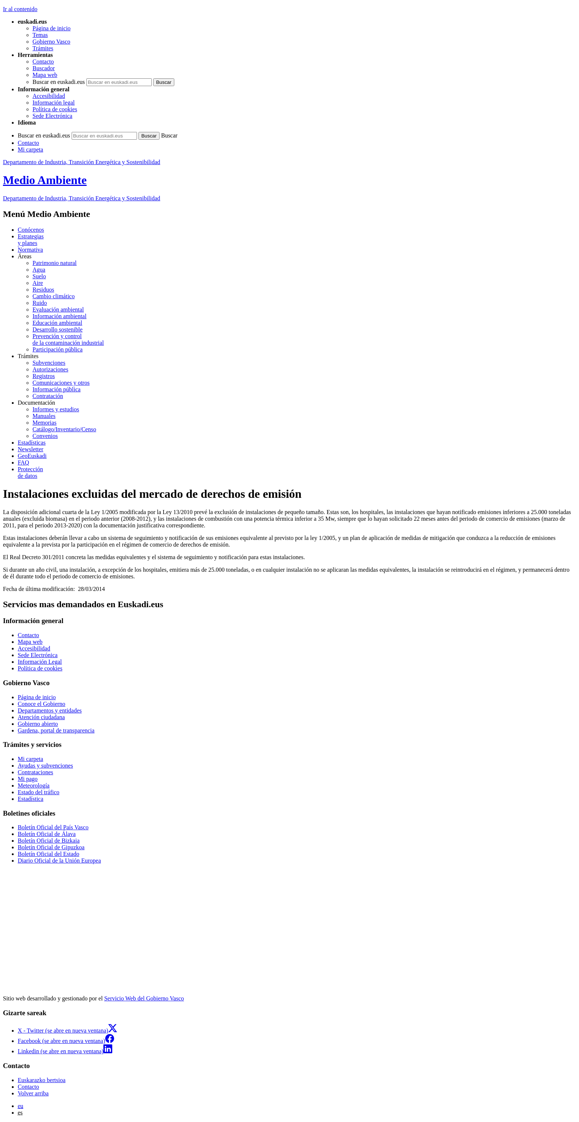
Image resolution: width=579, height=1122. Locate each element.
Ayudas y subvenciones (45, 765)
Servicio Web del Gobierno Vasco (144, 998)
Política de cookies (54, 109)
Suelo (39, 276)
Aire (37, 283)
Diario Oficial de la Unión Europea (59, 860)
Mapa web (44, 75)
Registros (43, 376)
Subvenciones (48, 363)
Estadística (30, 799)
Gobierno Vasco (51, 41)
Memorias (44, 422)
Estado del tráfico (38, 792)
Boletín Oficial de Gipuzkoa (51, 847)
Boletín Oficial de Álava (47, 834)
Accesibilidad (48, 96)
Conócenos (31, 230)
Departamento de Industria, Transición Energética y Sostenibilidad (81, 162)
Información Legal (40, 662)
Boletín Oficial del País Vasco (53, 827)
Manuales (43, 416)
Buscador (43, 68)
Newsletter (30, 449)
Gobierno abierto (38, 724)
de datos (297, 472)
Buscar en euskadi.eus (58, 82)
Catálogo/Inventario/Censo (64, 429)
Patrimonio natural (54, 263)
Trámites (42, 48)
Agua (38, 269)
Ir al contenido (20, 9)
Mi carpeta (30, 149)
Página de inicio (51, 28)
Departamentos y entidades (50, 710)
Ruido (39, 303)
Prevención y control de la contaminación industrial (68, 339)
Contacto (43, 61)
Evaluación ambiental (58, 309)
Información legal (53, 102)
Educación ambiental (57, 323)
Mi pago (28, 779)
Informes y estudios (55, 409)
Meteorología (33, 785)
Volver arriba (33, 1093)
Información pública (56, 389)
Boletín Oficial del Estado (48, 854)
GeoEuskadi (32, 456)
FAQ (23, 462)
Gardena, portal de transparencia (56, 730)
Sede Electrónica (52, 116)
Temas (40, 35)
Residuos (43, 289)
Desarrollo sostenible (57, 329)
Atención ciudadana (41, 717)
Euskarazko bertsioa (41, 1080)
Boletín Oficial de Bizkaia (49, 840)
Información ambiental (59, 316)
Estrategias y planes (31, 239)
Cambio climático (53, 296)
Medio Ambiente (45, 180)
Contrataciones (35, 772)
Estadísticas (32, 442)
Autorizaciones (50, 369)
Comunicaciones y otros (61, 383)
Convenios (45, 436)
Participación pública (57, 349)
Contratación (47, 396)
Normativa (30, 249)
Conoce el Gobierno (41, 704)
